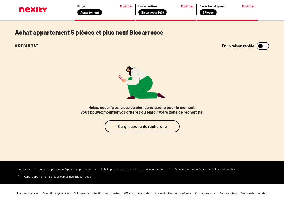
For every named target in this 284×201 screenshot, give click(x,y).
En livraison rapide (238, 45)
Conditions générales (56, 193)
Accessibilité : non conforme (173, 193)
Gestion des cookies (254, 193)
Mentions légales (28, 193)
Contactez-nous (205, 193)
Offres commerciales (137, 193)
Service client (228, 193)
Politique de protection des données (97, 193)
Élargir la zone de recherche (142, 126)
